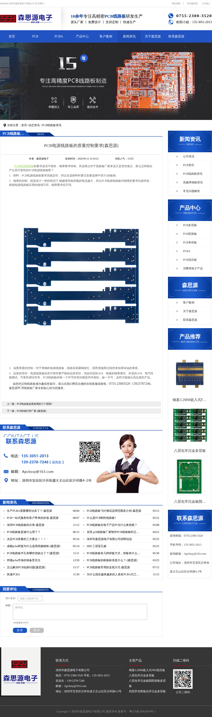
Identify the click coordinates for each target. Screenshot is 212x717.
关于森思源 (153, 36)
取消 (37, 630)
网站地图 (176, 3)
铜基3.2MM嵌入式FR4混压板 (147, 670)
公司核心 (206, 3)
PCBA (59, 36)
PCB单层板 (190, 242)
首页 (12, 36)
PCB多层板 (190, 225)
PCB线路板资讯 (51, 125)
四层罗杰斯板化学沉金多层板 (147, 691)
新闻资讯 (129, 36)
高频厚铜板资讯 (193, 182)
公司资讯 (188, 156)
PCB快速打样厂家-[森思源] (31, 411)
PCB (35, 36)
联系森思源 (192, 3)
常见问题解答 (191, 191)
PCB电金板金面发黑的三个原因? (34, 404)
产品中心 (82, 36)
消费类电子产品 (193, 268)
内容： (9, 605)
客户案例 (105, 36)
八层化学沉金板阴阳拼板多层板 (147, 683)
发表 (20, 630)
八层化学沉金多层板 (141, 675)
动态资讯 (34, 125)
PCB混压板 (190, 259)
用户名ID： (11, 598)
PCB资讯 (188, 165)
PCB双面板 (190, 233)
